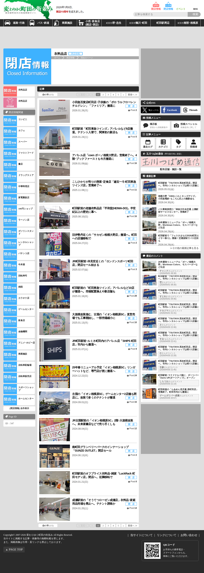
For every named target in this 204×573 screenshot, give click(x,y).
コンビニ (15, 121)
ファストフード (18, 154)
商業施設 (15, 355)
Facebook (172, 110)
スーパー (15, 143)
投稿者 (193, 146)
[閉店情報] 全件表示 (19, 408)
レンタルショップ (18, 244)
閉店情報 (168, 4)
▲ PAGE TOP (14, 549)
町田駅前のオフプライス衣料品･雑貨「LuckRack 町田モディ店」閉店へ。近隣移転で (103, 475)
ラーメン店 (16, 221)
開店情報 (156, 4)
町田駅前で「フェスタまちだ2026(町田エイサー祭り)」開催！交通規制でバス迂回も (178, 238)
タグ (178, 146)
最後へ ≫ (132, 94)
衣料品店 (15, 91)
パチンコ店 (16, 255)
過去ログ (148, 146)
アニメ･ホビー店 (19, 344)
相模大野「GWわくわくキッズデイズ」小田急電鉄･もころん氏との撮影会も (177, 197)
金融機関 (15, 333)
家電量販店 (16, 199)
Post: (134, 110)
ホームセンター (18, 400)
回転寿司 (15, 277)
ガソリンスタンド (18, 233)
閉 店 (131, 106)
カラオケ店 (16, 300)
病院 (13, 288)
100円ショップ (18, 210)
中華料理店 (16, 188)
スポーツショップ (18, 389)
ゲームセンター (18, 311)
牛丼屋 (14, 266)
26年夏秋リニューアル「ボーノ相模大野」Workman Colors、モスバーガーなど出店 (178, 225)
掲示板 (155, 126)
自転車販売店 (17, 378)
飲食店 (14, 322)
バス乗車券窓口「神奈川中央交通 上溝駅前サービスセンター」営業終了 (178, 210)
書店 (13, 166)
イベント (181, 4)
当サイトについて (141, 535)
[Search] (194, 14)
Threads (193, 110)
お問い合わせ (188, 535)
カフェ (14, 132)
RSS (195, 4)
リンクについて (166, 535)
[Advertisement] (102, 37)
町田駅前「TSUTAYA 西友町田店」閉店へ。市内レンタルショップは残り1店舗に (178, 184)
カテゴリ (163, 146)
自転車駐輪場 (17, 367)
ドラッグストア (18, 177)
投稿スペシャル (186, 126)
